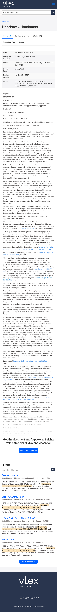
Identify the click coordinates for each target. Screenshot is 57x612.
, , (30, 361)
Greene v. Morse (10, 475)
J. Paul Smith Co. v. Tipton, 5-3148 (18, 518)
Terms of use (17, 606)
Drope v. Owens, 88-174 (13, 497)
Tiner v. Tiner (8, 539)
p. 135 (10, 249)
